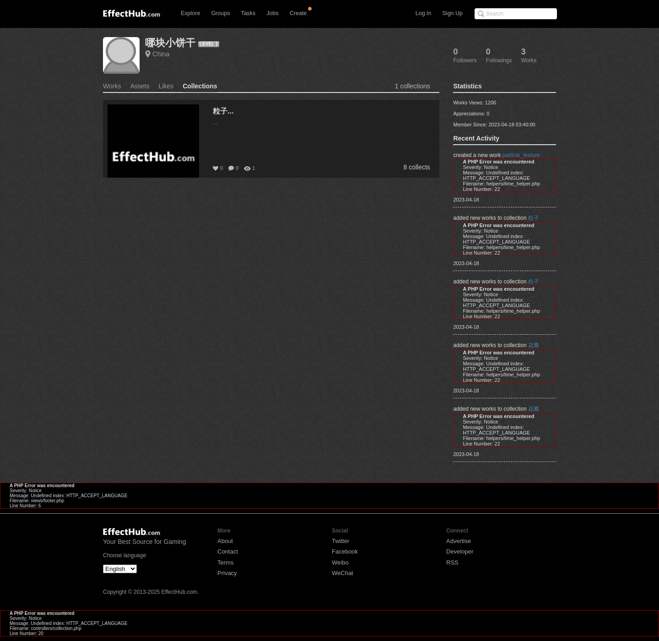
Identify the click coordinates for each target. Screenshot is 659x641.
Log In (424, 13)
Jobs (272, 13)
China (161, 54)
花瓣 (533, 345)
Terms (225, 562)
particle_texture (521, 155)
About (225, 541)
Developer (459, 551)
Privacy (227, 573)
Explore (190, 13)
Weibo (340, 562)
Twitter (340, 541)
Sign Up (453, 13)
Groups (220, 13)
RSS (452, 562)
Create (298, 13)
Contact (227, 551)
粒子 (533, 218)
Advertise (458, 541)
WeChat (342, 573)
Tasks (248, 13)
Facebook (345, 551)
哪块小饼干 (170, 43)
